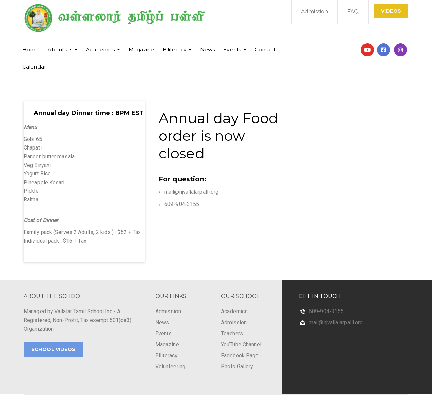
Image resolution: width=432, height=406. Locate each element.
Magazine (141, 49)
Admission (314, 11)
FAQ (353, 11)
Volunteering (170, 366)
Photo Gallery (237, 366)
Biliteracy (174, 49)
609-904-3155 (326, 311)
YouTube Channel (241, 344)
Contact (265, 49)
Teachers (232, 333)
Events (232, 49)
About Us (60, 49)
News (207, 49)
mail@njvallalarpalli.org (336, 322)
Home (30, 49)
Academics (100, 49)
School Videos (53, 349)
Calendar (34, 66)
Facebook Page (240, 355)
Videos (391, 11)
